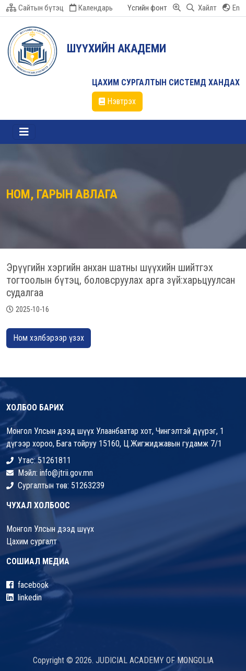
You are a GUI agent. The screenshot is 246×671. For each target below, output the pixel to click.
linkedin (24, 597)
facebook (27, 585)
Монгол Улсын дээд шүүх (50, 529)
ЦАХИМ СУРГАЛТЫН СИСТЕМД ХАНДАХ (166, 82)
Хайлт (201, 8)
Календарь (91, 8)
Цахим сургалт (31, 541)
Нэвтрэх (117, 101)
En (231, 8)
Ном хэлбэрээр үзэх (48, 338)
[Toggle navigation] (24, 132)
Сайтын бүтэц (35, 8)
